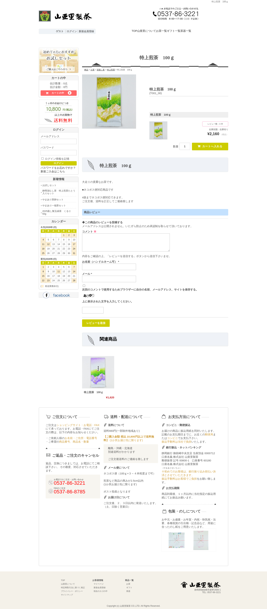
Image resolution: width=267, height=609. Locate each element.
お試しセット (49, 180)
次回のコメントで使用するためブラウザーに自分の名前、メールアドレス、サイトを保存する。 (140, 286)
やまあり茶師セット (53, 195)
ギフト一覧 (194, 27)
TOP (136, 27)
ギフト (129, 585)
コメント (89, 228)
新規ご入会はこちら (53, 166)
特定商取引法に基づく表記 (73, 585)
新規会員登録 (86, 31)
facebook (58, 291)
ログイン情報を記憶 (55, 154)
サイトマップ (67, 592)
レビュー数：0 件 (215, 119)
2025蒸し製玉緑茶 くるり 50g (57, 208)
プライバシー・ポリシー (72, 588)
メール (87, 270)
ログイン (72, 31)
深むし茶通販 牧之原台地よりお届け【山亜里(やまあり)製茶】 (65, 19)
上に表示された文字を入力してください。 (108, 298)
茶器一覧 (213, 27)
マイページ (99, 581)
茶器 (128, 588)
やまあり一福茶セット (54, 201)
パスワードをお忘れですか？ (58, 163)
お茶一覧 (175, 27)
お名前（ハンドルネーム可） (100, 258)
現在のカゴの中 (101, 588)
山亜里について (154, 27)
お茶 (128, 581)
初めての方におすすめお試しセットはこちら (58, 56)
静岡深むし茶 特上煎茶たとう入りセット (58, 187)
